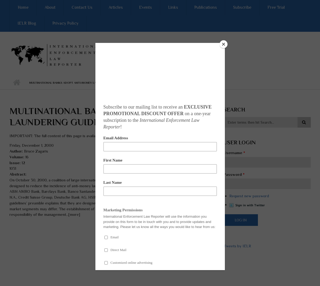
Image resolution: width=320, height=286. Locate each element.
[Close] (224, 44)
